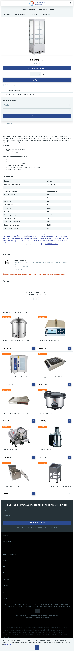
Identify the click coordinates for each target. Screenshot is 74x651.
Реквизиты (37, 585)
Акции (37, 560)
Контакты (37, 598)
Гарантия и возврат (37, 554)
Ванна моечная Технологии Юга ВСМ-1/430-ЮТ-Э (55, 486)
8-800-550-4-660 (51, 244)
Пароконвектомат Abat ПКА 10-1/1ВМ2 (15, 377)
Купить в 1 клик (37, 116)
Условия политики (10, 644)
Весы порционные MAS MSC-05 (49, 340)
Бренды (37, 592)
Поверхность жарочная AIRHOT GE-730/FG (16, 413)
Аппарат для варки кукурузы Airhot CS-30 (16, 340)
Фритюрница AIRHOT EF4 (11, 486)
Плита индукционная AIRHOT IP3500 (50, 377)
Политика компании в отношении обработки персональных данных (37, 615)
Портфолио (37, 579)
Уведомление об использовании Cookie (37, 617)
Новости (37, 567)
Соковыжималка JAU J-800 (47, 450)
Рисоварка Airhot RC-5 (46, 413)
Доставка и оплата (37, 548)
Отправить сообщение (37, 523)
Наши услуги (37, 573)
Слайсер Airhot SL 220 (10, 450)
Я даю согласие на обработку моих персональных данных (38, 527)
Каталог (37, 535)
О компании (37, 541)
